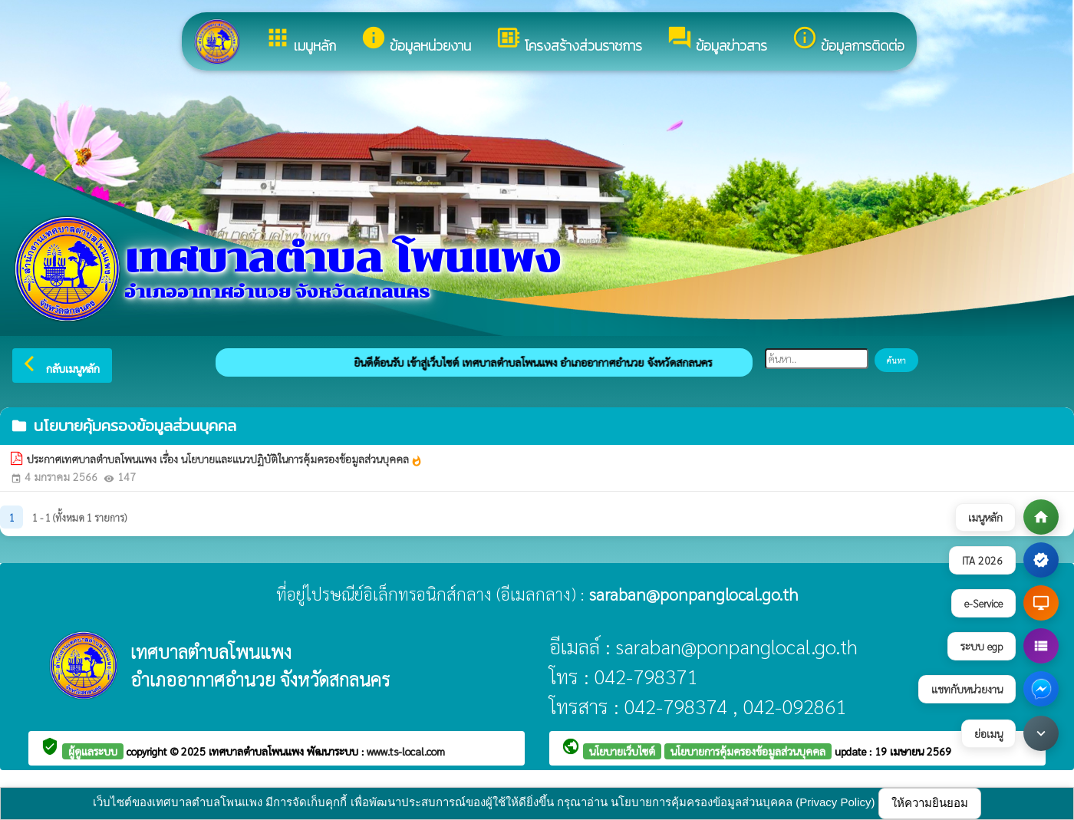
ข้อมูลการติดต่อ (848, 40)
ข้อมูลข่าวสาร (717, 40)
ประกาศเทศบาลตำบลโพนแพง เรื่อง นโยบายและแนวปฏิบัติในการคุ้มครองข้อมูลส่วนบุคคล (225, 459)
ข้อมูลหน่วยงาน (416, 40)
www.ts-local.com (406, 751)
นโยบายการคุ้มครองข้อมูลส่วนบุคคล (747, 751)
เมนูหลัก (300, 40)
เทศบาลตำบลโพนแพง (258, 751)
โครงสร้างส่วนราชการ (569, 40)
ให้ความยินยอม (929, 802)
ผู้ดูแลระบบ (92, 751)
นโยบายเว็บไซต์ (622, 751)
